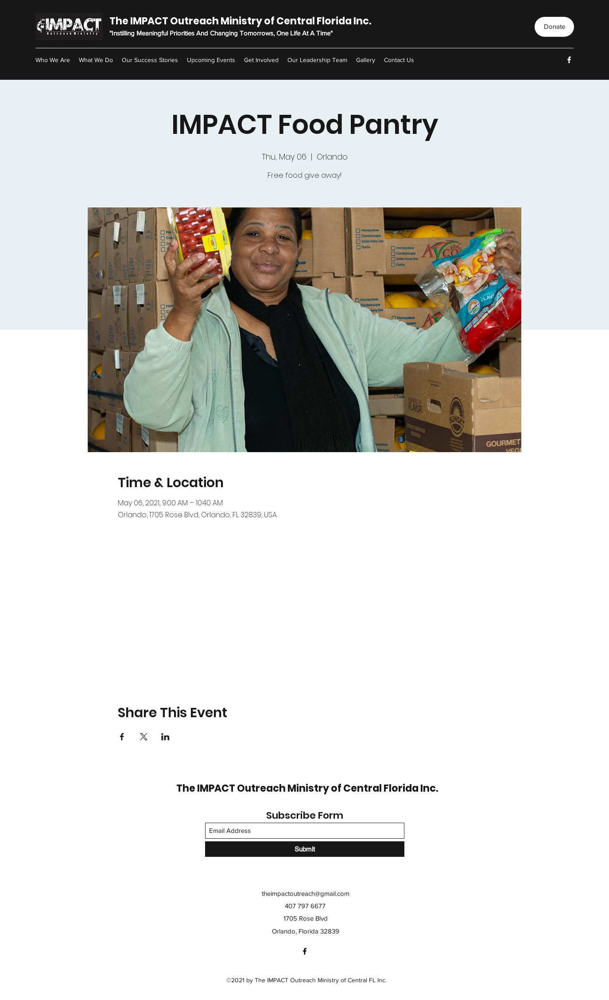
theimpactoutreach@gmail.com (305, 893)
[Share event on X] (144, 736)
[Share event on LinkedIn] (165, 736)
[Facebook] (569, 59)
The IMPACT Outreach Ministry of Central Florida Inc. (240, 21)
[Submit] (304, 849)
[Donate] (554, 27)
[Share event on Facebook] (122, 736)
